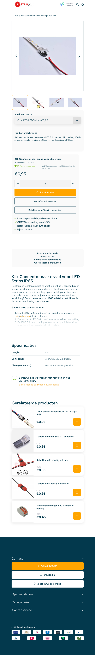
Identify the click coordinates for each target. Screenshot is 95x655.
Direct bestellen (46, 192)
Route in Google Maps (48, 583)
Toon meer (25, 316)
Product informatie (47, 253)
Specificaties (47, 256)
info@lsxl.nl (49, 574)
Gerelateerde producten (47, 262)
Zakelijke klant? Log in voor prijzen (45, 210)
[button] (16, 56)
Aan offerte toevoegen (45, 201)
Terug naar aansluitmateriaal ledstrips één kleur (36, 16)
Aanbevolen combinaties (47, 259)
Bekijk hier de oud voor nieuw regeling (39, 384)
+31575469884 (49, 565)
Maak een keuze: (23, 114)
